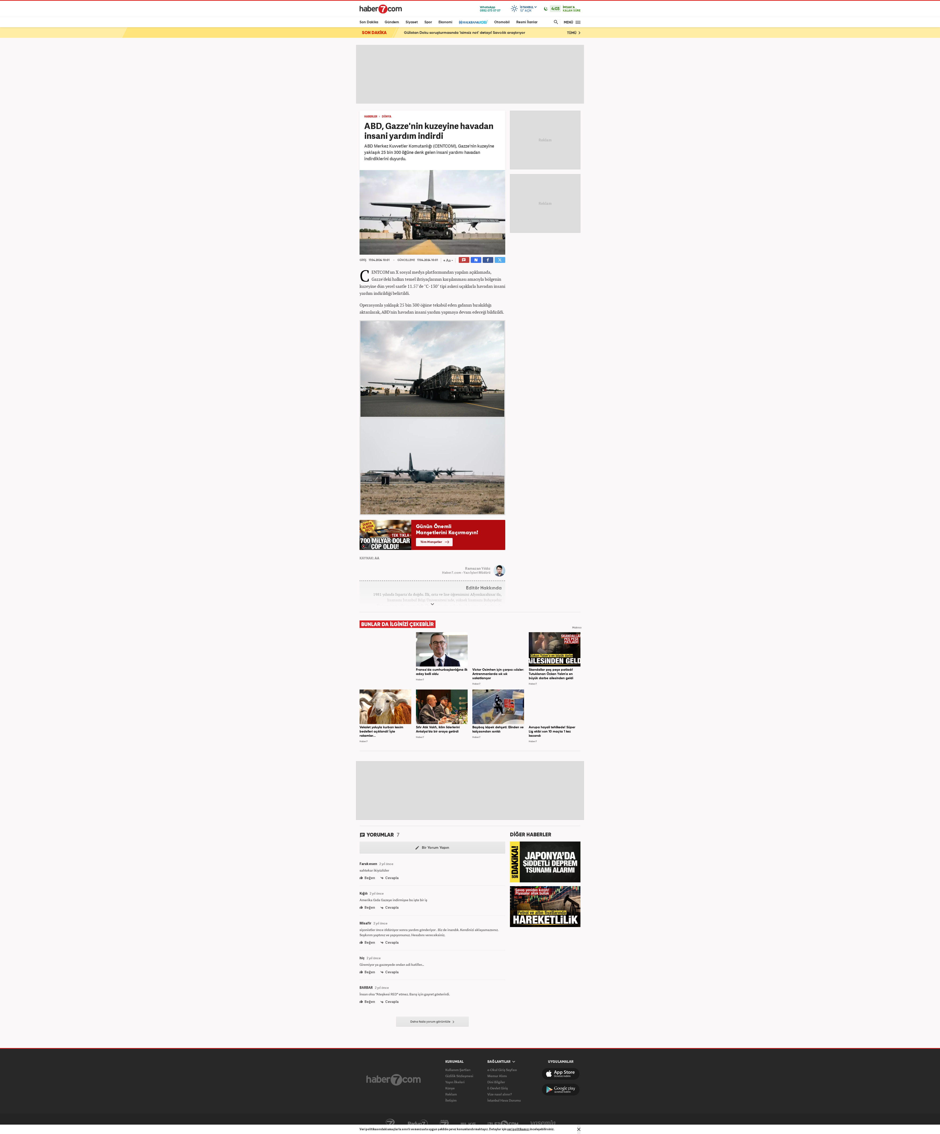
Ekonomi (445, 22)
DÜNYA (386, 116)
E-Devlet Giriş (497, 1088)
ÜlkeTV (468, 1124)
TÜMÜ (573, 33)
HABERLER (370, 116)
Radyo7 (418, 1124)
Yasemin (543, 1124)
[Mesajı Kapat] (578, 1129)
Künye (450, 1088)
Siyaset (412, 22)
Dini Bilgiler (496, 1082)
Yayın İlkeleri (455, 1082)
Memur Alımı (497, 1076)
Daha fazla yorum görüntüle (432, 1022)
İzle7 (503, 1124)
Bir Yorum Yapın (432, 848)
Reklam (451, 1094)
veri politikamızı (518, 1129)
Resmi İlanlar (526, 22)
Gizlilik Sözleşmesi (459, 1076)
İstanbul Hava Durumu (504, 1100)
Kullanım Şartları (457, 1070)
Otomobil (502, 22)
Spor (428, 22)
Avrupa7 (444, 1124)
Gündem (392, 22)
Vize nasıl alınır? (499, 1094)
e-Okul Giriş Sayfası (502, 1070)
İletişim (451, 1100)
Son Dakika (369, 22)
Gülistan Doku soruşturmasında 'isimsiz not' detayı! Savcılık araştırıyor (464, 33)
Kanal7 (390, 1124)
